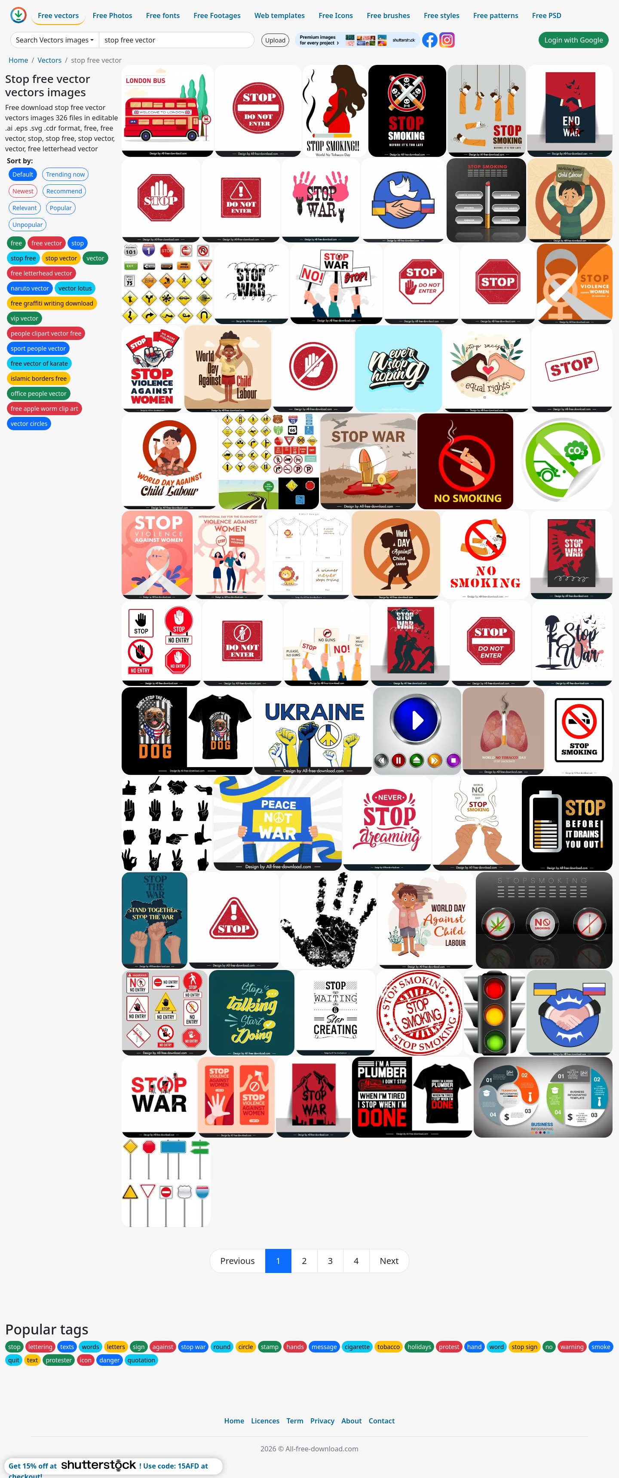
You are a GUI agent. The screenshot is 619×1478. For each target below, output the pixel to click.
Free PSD (546, 15)
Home (18, 60)
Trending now (65, 174)
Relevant (24, 208)
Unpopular (27, 224)
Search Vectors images (52, 40)
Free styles (442, 15)
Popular (61, 208)
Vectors (49, 60)
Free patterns (495, 15)
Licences (265, 1421)
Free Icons (336, 15)
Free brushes (388, 15)
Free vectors (58, 15)
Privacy (322, 1421)
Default (22, 174)
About (351, 1421)
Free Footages (217, 15)
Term (294, 1421)
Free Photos (112, 15)
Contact (382, 1421)
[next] (389, 1261)
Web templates (279, 15)
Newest (23, 191)
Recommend (64, 191)
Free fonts (163, 15)
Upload (275, 40)
